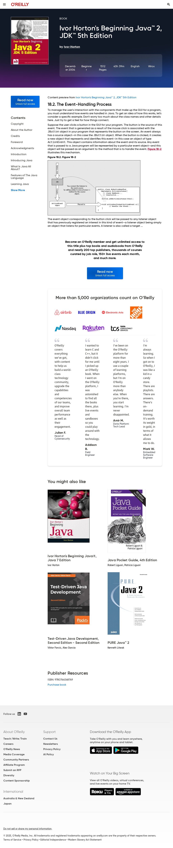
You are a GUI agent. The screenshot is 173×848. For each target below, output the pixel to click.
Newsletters (50, 744)
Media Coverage (13, 754)
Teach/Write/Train (15, 738)
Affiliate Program (14, 765)
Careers (8, 744)
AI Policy (48, 754)
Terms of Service (12, 839)
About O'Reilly (14, 732)
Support (49, 732)
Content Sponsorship (16, 780)
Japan (7, 803)
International (13, 791)
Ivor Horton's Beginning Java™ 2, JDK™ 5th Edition (106, 97)
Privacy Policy (51, 749)
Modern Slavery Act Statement (85, 839)
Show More (18, 190)
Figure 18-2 (155, 149)
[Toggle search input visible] (169, 4)
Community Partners (16, 759)
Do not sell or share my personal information (27, 828)
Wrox (151, 66)
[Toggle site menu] (4, 4)
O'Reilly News (11, 749)
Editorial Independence (53, 839)
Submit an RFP (12, 770)
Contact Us (50, 738)
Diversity (8, 775)
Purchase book (57, 684)
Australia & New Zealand (18, 798)
